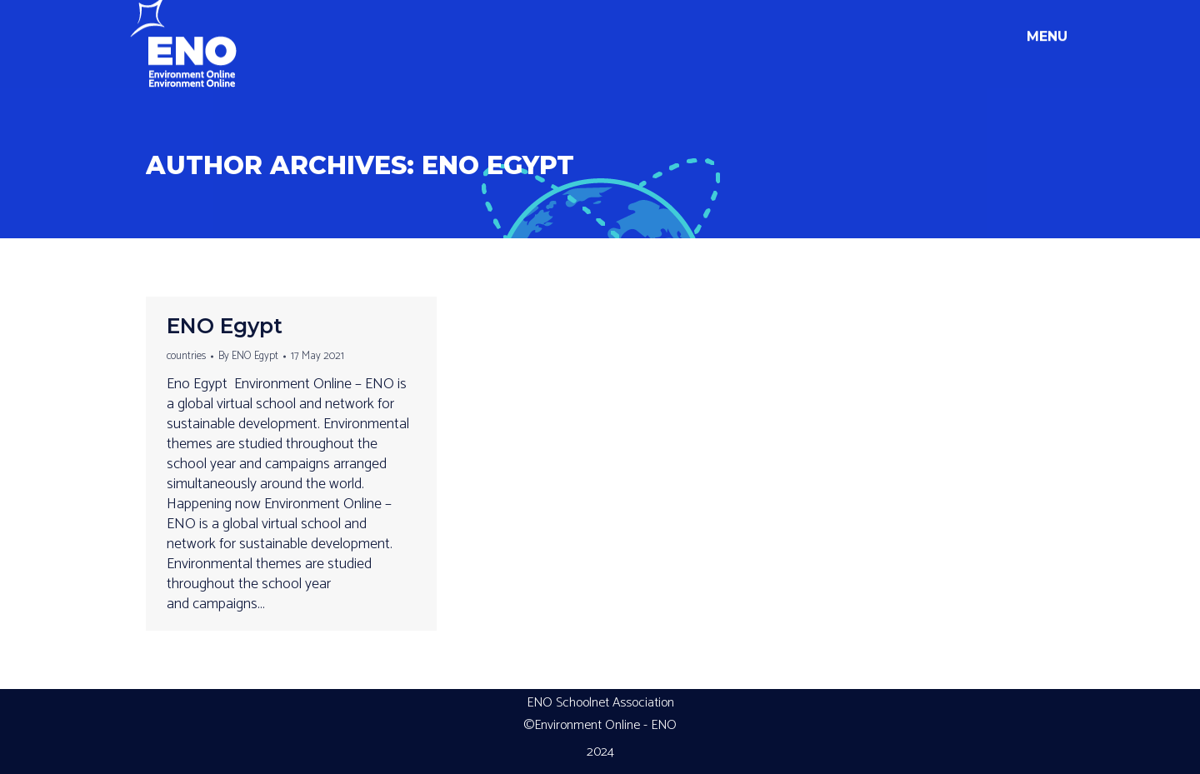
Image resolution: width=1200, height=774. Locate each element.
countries (186, 356)
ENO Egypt (498, 165)
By (248, 356)
